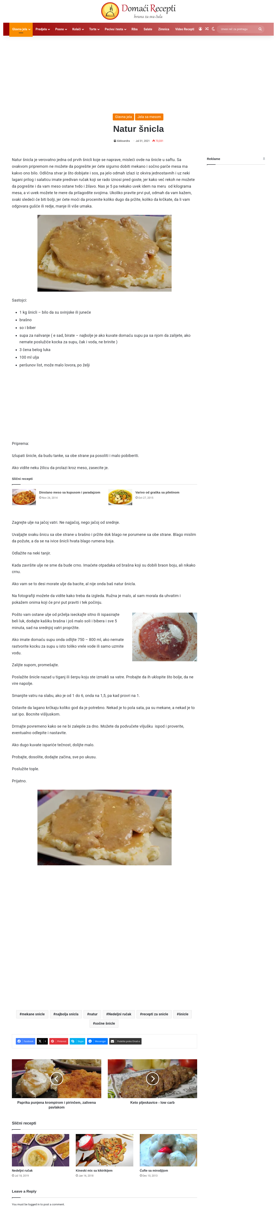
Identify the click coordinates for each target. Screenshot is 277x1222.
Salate (148, 29)
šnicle (183, 1014)
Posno (59, 29)
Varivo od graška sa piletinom (157, 492)
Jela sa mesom (149, 117)
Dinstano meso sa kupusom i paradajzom (69, 492)
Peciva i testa (114, 29)
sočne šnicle (105, 1023)
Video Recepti (184, 29)
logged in (34, 1204)
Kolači (76, 29)
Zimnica (163, 29)
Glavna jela (19, 29)
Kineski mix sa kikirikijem (94, 1170)
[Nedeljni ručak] (40, 1150)
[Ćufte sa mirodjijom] (168, 1150)
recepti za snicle (155, 1014)
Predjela (41, 29)
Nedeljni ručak (119, 1014)
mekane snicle (33, 1014)
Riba (135, 29)
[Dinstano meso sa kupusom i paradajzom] (24, 497)
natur (93, 1014)
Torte (92, 29)
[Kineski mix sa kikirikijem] (104, 1150)
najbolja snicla (66, 1014)
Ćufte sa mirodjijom (154, 1170)
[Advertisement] (138, 72)
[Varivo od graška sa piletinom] (120, 497)
